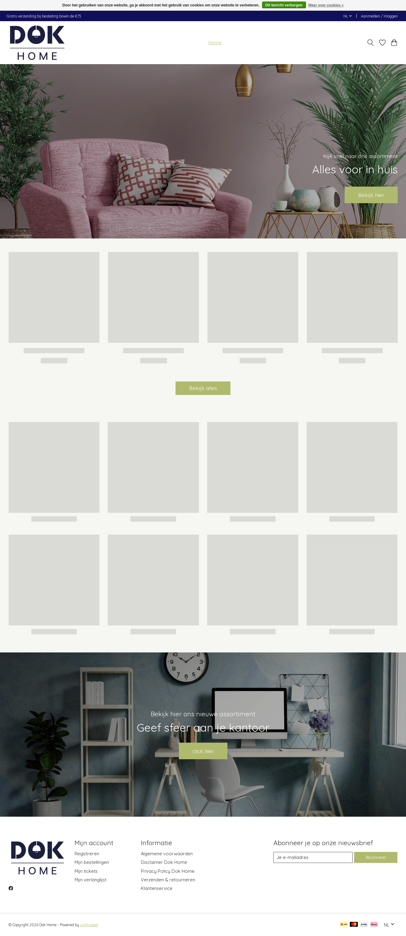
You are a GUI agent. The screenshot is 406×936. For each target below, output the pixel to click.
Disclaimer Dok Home (164, 862)
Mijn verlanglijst (90, 880)
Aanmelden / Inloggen (379, 16)
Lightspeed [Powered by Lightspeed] (89, 924)
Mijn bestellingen (92, 862)
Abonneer (375, 857)
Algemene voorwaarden (167, 854)
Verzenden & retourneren (168, 880)
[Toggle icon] (370, 42)
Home (215, 42)
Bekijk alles (203, 388)
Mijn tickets (86, 871)
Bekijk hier (371, 194)
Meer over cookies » (326, 5)
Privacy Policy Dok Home (168, 871)
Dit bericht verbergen (284, 5)
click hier (203, 751)
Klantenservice (156, 888)
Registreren (87, 854)
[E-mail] (313, 857)
